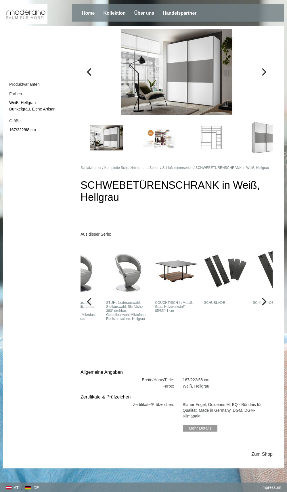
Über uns (144, 13)
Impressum (271, 487)
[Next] (263, 72)
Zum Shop (262, 454)
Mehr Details (200, 428)
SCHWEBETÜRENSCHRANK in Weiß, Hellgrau (232, 168)
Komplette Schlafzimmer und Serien (131, 168)
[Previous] (89, 72)
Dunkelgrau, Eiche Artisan (32, 109)
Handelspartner (179, 13)
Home (88, 13)
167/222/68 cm (22, 129)
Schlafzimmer (91, 168)
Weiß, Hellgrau (22, 102)
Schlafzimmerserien (177, 168)
